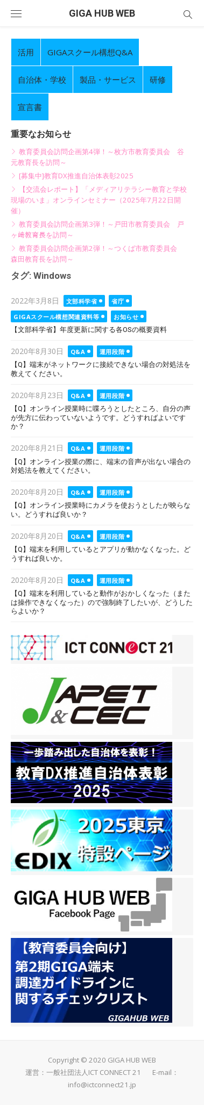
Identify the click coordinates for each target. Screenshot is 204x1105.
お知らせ (126, 317)
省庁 (117, 301)
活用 (26, 52)
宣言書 (30, 107)
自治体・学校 (42, 79)
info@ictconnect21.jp (102, 1084)
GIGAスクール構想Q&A (89, 52)
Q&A (78, 352)
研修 (158, 79)
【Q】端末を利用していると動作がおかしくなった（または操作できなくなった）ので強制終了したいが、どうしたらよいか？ (102, 602)
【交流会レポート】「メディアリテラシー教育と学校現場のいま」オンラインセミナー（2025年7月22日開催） (99, 199)
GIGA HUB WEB (102, 13)
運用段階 (112, 352)
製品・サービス (108, 79)
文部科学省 (81, 301)
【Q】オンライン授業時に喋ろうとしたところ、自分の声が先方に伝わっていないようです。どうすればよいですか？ (101, 417)
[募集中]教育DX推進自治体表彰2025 (76, 175)
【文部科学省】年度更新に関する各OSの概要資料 (89, 330)
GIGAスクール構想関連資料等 (56, 317)
